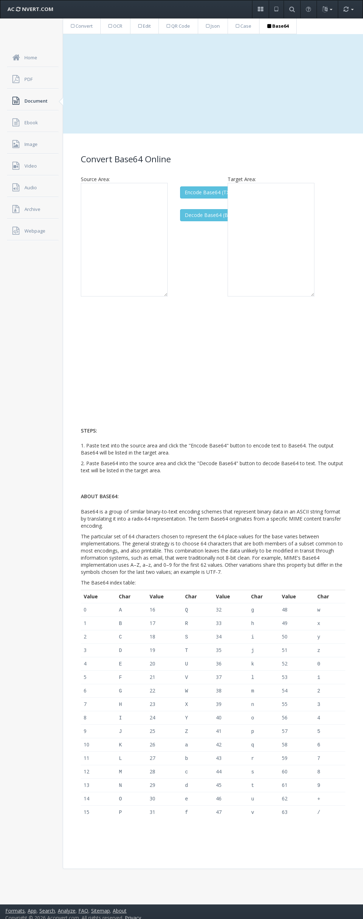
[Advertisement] (213, 84)
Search (47, 905)
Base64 (278, 26)
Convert (82, 26)
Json (213, 26)
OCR (115, 26)
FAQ (83, 905)
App (32, 905)
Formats (15, 905)
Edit (144, 26)
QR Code (178, 26)
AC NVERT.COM (30, 8)
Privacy (133, 912)
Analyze (67, 905)
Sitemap (100, 905)
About (120, 905)
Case (243, 26)
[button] (260, 9)
